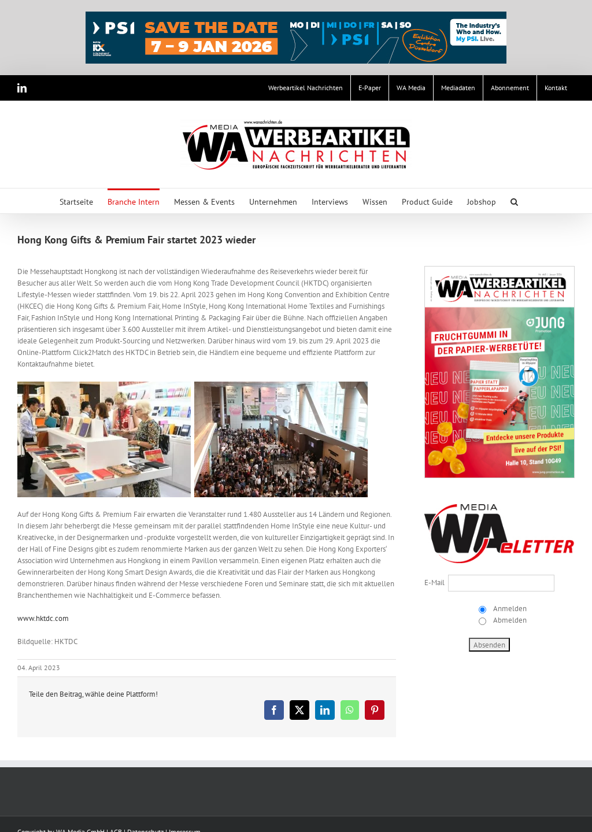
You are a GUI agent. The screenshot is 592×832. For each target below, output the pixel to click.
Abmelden (509, 620)
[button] (514, 200)
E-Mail (434, 582)
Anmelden (509, 608)
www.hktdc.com (43, 618)
